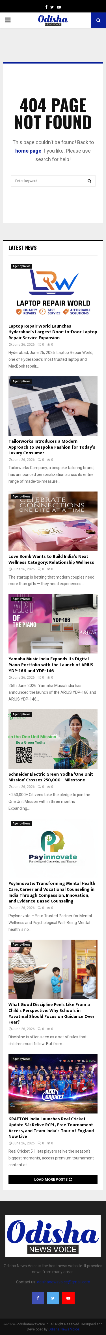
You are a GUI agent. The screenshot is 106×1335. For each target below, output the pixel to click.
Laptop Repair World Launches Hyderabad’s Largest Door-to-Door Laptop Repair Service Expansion (52, 332)
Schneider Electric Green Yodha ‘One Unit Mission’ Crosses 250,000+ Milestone (50, 777)
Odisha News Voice (63, 1329)
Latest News (22, 247)
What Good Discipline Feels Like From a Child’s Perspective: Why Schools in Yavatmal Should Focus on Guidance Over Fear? (51, 1013)
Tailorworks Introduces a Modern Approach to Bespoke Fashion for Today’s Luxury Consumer (51, 447)
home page (28, 151)
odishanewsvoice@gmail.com (63, 1282)
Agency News (22, 266)
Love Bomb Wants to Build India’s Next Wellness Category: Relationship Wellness (51, 559)
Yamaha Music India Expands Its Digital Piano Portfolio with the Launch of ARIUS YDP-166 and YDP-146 (50, 665)
